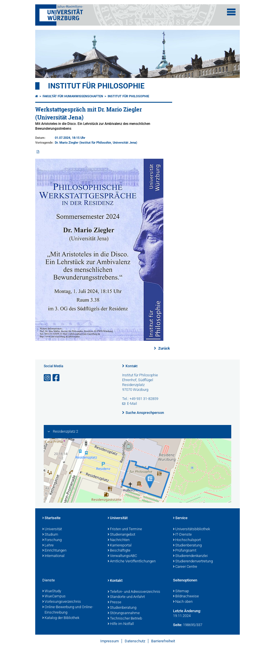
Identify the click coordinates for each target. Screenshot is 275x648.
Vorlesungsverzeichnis (61, 601)
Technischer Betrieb (125, 618)
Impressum (109, 641)
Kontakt (132, 366)
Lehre (48, 545)
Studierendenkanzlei (190, 556)
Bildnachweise (186, 596)
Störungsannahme (124, 613)
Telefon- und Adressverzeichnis (134, 592)
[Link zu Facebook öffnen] (57, 378)
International (53, 556)
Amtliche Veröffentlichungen (132, 561)
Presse (114, 602)
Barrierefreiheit (163, 641)
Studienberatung (187, 545)
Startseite (51, 518)
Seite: (177, 625)
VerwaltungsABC (122, 556)
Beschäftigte (119, 550)
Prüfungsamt (184, 550)
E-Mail (132, 403)
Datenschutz (135, 641)
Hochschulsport (187, 540)
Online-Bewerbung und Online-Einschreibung (67, 610)
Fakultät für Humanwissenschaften (73, 96)
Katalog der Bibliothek (60, 618)
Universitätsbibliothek (191, 529)
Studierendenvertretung (193, 561)
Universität (52, 529)
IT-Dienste (182, 534)
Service (180, 518)
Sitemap (181, 591)
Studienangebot (121, 534)
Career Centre (185, 566)
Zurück (163, 348)
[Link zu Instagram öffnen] (48, 378)
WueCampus (54, 596)
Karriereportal (120, 545)
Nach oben (183, 601)
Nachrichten (119, 540)
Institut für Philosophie (96, 86)
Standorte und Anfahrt (126, 597)
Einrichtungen (54, 550)
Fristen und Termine (125, 529)
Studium (50, 534)
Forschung (52, 540)
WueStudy (51, 591)
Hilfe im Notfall (121, 624)
